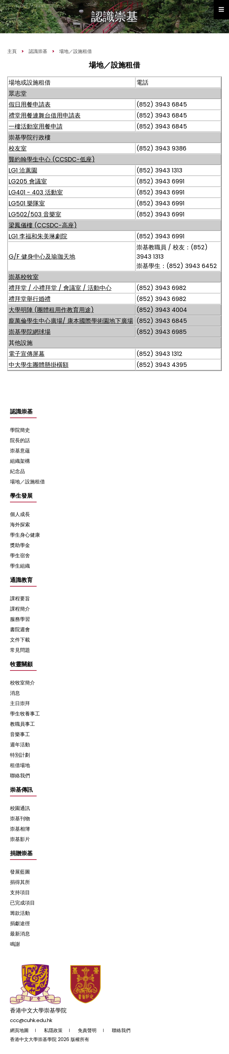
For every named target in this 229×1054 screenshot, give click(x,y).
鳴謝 (15, 943)
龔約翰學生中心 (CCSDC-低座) (52, 159)
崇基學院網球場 (30, 332)
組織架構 (20, 460)
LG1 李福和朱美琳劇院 (38, 236)
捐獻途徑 (20, 923)
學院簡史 (20, 429)
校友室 (18, 148)
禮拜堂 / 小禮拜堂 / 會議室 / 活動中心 (60, 288)
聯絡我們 (20, 775)
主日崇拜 (20, 703)
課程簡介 (20, 608)
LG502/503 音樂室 (35, 214)
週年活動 (20, 744)
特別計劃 (20, 754)
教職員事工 (22, 723)
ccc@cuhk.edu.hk (31, 1020)
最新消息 (20, 933)
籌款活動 (20, 913)
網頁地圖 (19, 1030)
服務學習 (20, 619)
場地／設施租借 (75, 51)
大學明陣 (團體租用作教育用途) (51, 310)
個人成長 (20, 514)
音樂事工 (20, 734)
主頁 (12, 51)
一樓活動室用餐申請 (36, 126)
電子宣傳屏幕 (27, 354)
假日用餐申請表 (30, 104)
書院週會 (20, 629)
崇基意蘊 (20, 450)
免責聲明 (87, 1030)
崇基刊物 (20, 818)
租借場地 (20, 765)
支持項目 (20, 892)
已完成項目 (22, 902)
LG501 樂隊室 (27, 203)
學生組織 (20, 565)
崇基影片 (20, 839)
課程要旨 (20, 598)
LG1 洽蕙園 (23, 170)
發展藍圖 (20, 871)
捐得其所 (20, 882)
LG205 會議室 (28, 181)
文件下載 (20, 639)
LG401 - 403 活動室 (36, 192)
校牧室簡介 (22, 682)
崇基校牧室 (24, 277)
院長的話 (20, 440)
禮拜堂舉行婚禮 (30, 299)
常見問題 (20, 650)
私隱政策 (53, 1030)
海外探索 (20, 524)
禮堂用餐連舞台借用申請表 (45, 115)
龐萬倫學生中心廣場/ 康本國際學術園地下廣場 (71, 321)
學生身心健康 (25, 534)
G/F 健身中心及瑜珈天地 (42, 256)
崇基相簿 (20, 828)
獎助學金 (20, 545)
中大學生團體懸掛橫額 (39, 365)
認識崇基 (38, 51)
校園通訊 (20, 808)
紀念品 (17, 471)
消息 (15, 692)
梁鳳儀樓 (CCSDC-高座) (43, 225)
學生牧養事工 (25, 713)
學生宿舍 (20, 555)
